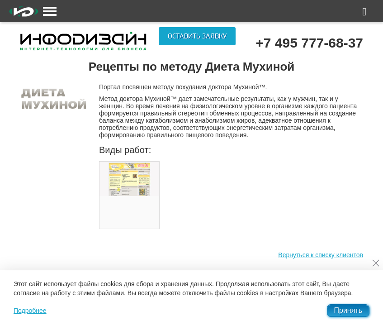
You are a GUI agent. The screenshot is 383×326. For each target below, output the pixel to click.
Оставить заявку (197, 36)
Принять (348, 310)
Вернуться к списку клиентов (320, 255)
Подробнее (30, 310)
